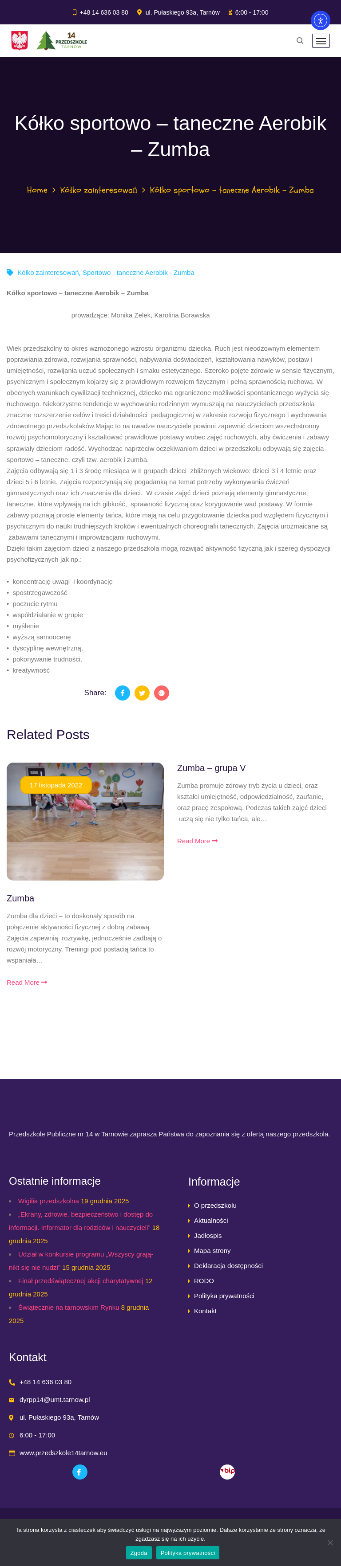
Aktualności (211, 1220)
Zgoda (139, 1553)
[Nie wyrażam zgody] (329, 1542)
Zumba (20, 898)
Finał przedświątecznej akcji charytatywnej (80, 1280)
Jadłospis (208, 1235)
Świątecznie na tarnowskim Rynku (68, 1307)
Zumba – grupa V (211, 768)
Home (37, 190)
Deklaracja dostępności (228, 1265)
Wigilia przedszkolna (48, 1201)
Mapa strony (212, 1250)
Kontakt (205, 1311)
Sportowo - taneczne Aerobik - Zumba (138, 272)
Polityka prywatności (224, 1296)
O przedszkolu (215, 1205)
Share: (95, 693)
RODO (204, 1280)
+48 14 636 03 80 (103, 12)
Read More (27, 982)
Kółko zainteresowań (98, 190)
